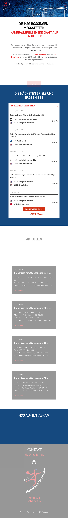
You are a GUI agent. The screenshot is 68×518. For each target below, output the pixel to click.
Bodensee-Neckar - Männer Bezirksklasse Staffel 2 (27, 115)
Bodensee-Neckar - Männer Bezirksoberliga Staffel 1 (27, 156)
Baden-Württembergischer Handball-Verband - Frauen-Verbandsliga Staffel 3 (32, 135)
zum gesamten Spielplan (34, 209)
